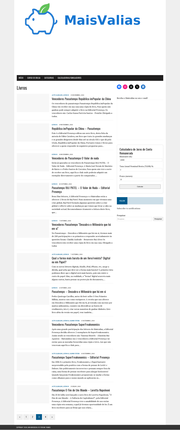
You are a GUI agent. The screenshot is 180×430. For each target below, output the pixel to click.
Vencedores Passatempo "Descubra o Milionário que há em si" (80, 226)
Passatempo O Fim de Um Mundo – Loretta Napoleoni (80, 390)
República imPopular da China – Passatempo (75, 128)
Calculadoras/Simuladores (69, 78)
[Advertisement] (90, 56)
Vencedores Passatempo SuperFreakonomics (75, 324)
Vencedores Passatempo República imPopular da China (80, 99)
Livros (65, 95)
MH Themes (46, 428)
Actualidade (56, 95)
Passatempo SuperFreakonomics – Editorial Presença (80, 357)
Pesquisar (121, 215)
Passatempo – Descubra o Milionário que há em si (78, 291)
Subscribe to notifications (128, 208)
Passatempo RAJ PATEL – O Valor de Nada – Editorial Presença (80, 190)
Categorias (48, 78)
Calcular (140, 187)
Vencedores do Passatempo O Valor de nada (74, 158)
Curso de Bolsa (33, 78)
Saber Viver (74, 321)
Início (20, 78)
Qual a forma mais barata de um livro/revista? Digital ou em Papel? (82, 260)
